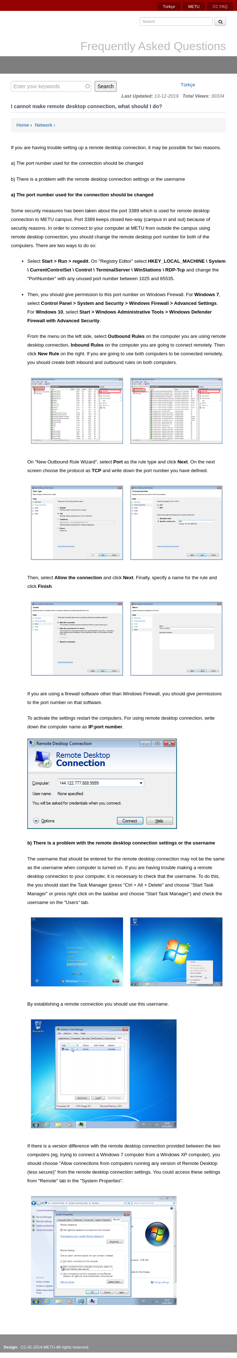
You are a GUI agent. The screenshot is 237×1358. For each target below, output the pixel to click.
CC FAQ (220, 6)
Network (43, 125)
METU (194, 6)
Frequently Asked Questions (153, 46)
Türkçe (169, 6)
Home (22, 125)
